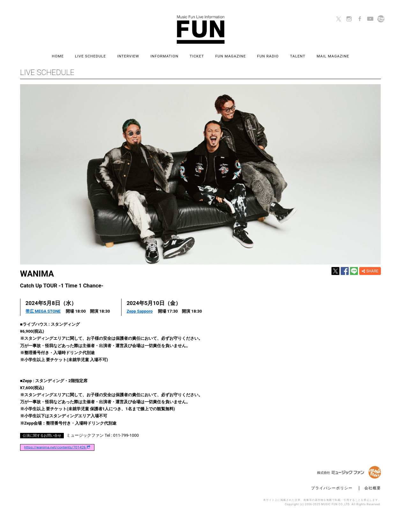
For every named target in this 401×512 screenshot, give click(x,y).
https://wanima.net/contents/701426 (57, 447)
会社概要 (372, 488)
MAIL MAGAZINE (332, 56)
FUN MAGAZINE (230, 56)
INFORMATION (164, 56)
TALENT (297, 56)
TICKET (197, 56)
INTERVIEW (128, 56)
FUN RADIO (268, 56)
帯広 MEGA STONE (43, 311)
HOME (58, 56)
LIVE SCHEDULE (90, 56)
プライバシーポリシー (332, 488)
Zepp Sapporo (139, 311)
